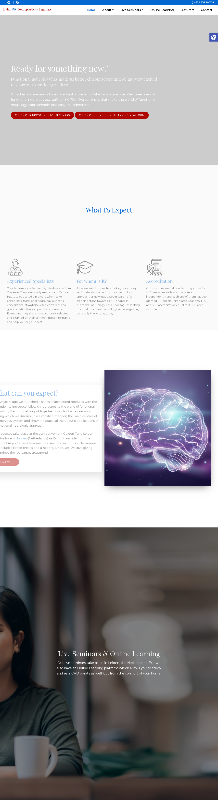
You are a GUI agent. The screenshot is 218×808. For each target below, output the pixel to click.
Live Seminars (131, 10)
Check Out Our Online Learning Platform (112, 115)
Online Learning (162, 10)
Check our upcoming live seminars (42, 115)
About (106, 10)
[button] (213, 37)
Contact (206, 10)
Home (91, 10)
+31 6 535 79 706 (204, 2)
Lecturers (187, 10)
